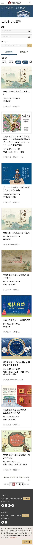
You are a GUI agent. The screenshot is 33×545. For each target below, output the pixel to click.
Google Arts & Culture (12, 505)
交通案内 (26, 499)
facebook (2, 505)
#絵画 (11, 62)
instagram (6, 505)
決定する (27, 542)
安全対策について (15, 537)
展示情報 (10, 8)
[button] (26, 2)
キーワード (5, 42)
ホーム (3, 8)
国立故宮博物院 (14, 2)
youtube (9, 505)
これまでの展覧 (20, 8)
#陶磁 (18, 62)
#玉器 (25, 62)
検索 (29, 45)
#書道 (4, 62)
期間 (2, 27)
